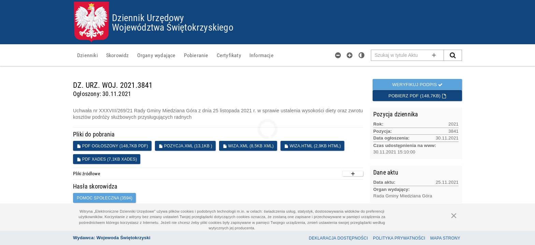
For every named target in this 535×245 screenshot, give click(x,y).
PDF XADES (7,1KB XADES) (107, 159)
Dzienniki (87, 55)
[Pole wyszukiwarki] (407, 55)
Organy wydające (156, 55)
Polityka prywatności (399, 238)
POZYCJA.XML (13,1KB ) (185, 146)
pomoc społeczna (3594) (104, 198)
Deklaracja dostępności (338, 238)
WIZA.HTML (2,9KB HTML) (312, 146)
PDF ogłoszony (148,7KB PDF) (112, 146)
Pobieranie (196, 55)
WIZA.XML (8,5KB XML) (248, 146)
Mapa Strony (445, 238)
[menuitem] (87, 55)
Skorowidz (117, 55)
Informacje (261, 55)
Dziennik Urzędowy (148, 17)
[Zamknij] (453, 215)
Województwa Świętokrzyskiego (172, 26)
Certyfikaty (229, 55)
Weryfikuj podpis (417, 84)
